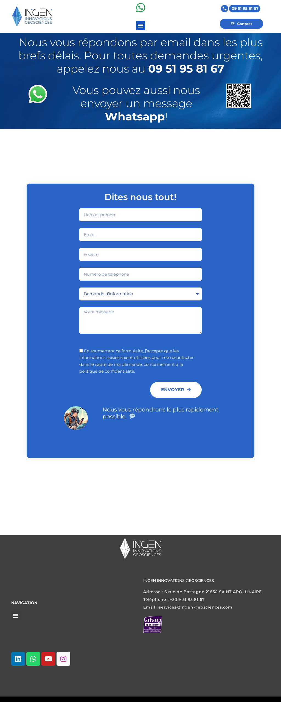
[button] (140, 28)
